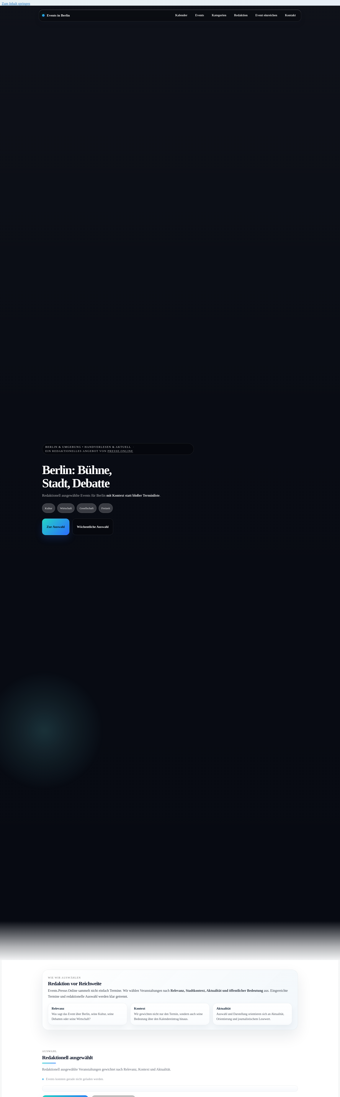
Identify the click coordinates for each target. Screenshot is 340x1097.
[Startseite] (56, 15)
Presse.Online (120, 451)
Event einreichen (266, 15)
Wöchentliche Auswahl (93, 527)
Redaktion (241, 15)
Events (199, 15)
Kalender (181, 15)
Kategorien (219, 15)
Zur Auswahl (56, 527)
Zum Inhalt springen (16, 3)
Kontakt (290, 15)
